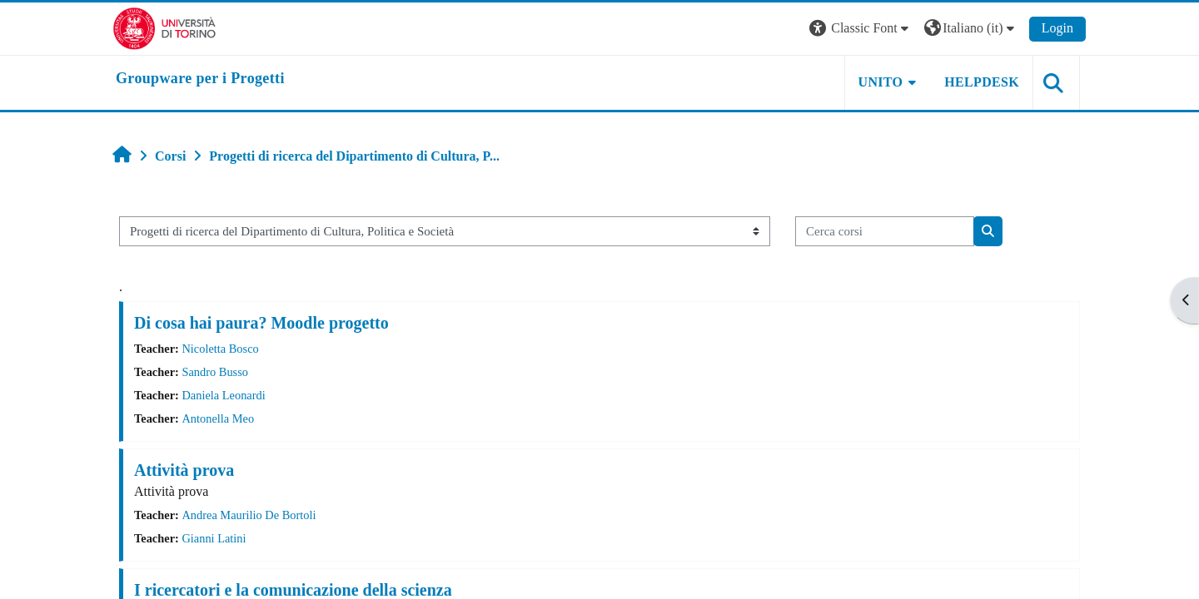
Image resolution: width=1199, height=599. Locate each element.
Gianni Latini (214, 538)
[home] (200, 79)
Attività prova (184, 470)
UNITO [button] (880, 82)
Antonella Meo (218, 418)
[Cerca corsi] (884, 231)
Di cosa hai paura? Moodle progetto (261, 323)
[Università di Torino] (164, 27)
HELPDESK (981, 82)
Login (1057, 28)
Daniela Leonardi (223, 395)
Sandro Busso (215, 372)
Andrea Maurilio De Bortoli (249, 515)
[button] (861, 29)
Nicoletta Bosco (220, 348)
